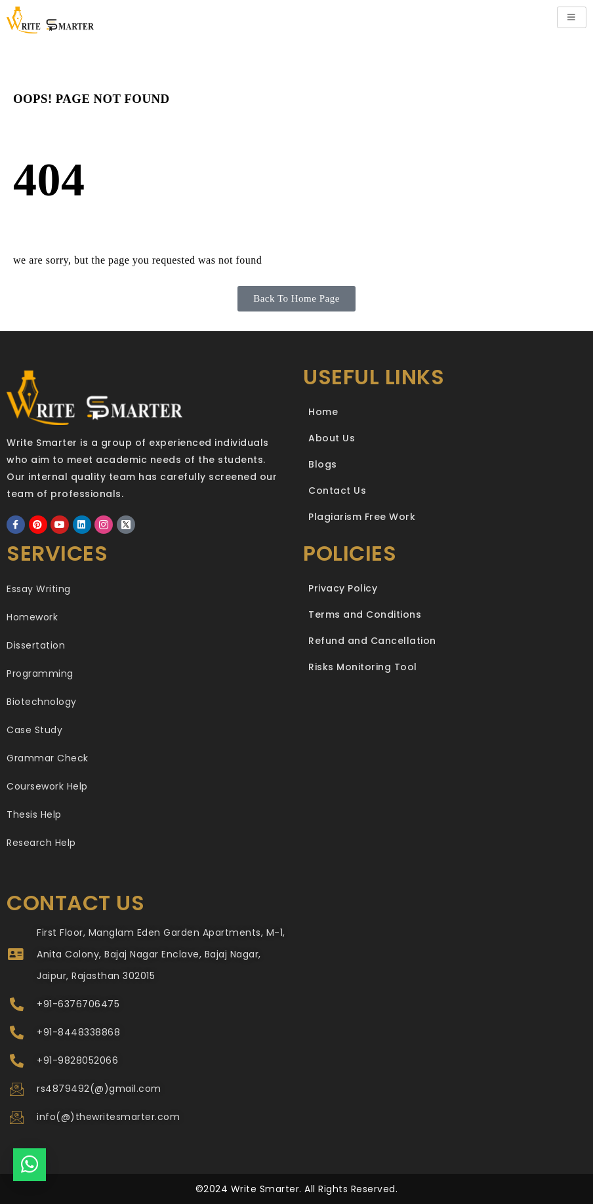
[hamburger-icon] (571, 17)
